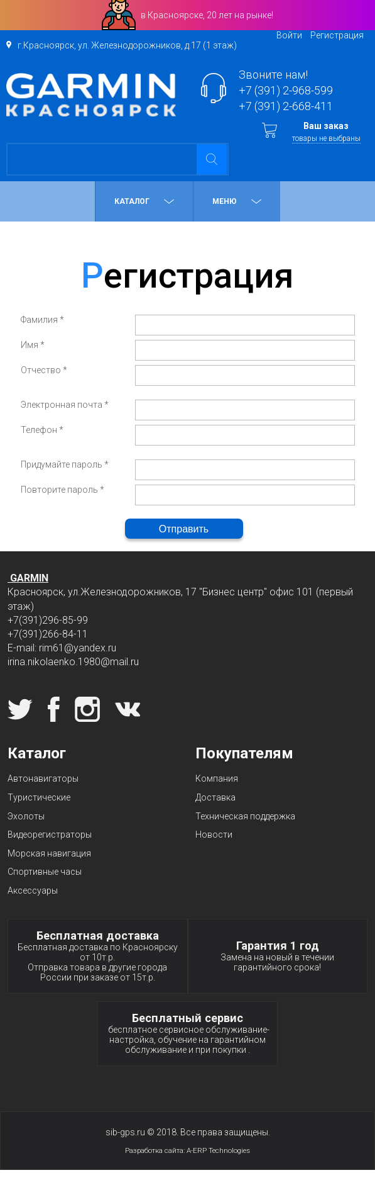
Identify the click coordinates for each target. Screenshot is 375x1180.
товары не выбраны (326, 138)
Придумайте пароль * (65, 464)
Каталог (144, 201)
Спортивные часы (45, 872)
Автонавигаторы (43, 778)
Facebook (54, 709)
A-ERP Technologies (218, 1150)
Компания (216, 778)
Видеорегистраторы (50, 834)
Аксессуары (33, 890)
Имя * (33, 345)
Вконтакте (127, 709)
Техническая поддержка (245, 816)
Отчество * (44, 370)
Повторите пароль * (62, 490)
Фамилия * (42, 320)
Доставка (215, 797)
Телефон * (42, 430)
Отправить (184, 529)
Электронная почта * (65, 405)
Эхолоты (26, 816)
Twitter (20, 709)
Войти (289, 35)
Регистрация (337, 35)
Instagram (87, 709)
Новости (213, 834)
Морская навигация (49, 853)
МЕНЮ (236, 201)
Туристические (39, 797)
